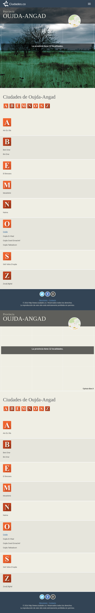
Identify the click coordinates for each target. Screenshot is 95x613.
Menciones (43, 300)
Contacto (52, 300)
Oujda (5, 232)
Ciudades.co (17, 4)
